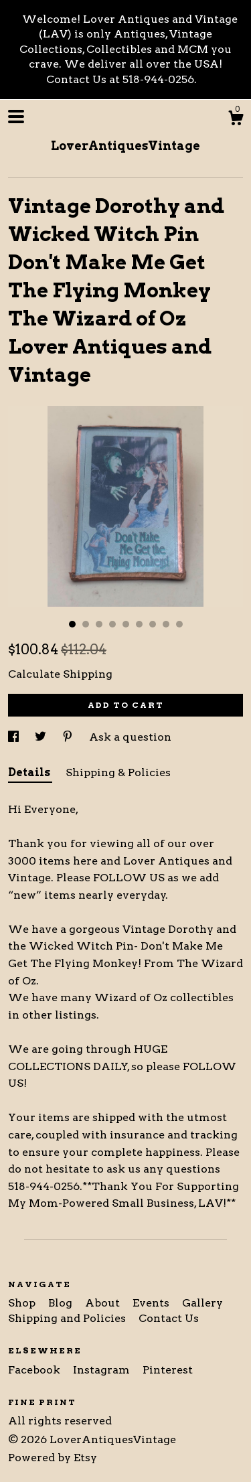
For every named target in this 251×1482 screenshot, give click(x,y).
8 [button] (166, 624)
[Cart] (235, 120)
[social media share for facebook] (14, 737)
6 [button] (139, 624)
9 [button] (179, 624)
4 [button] (112, 624)
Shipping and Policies (68, 1318)
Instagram (103, 1369)
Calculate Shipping (60, 674)
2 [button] (85, 624)
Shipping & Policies (118, 772)
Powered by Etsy (52, 1457)
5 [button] (125, 624)
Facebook (35, 1369)
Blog (61, 1302)
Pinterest (168, 1369)
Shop (23, 1302)
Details (30, 772)
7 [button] (152, 624)
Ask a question (130, 737)
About (103, 1302)
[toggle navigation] (16, 116)
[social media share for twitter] (42, 737)
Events (152, 1302)
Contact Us (169, 1318)
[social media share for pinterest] (69, 737)
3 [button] (99, 624)
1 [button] (72, 624)
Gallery (202, 1302)
